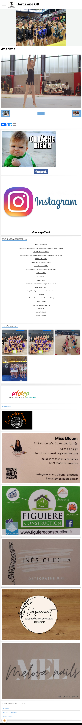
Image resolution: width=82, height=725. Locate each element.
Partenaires (6, 406)
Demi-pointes (8, 716)
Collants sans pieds (10, 712)
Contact (6, 708)
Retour (41, 114)
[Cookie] (4, 720)
